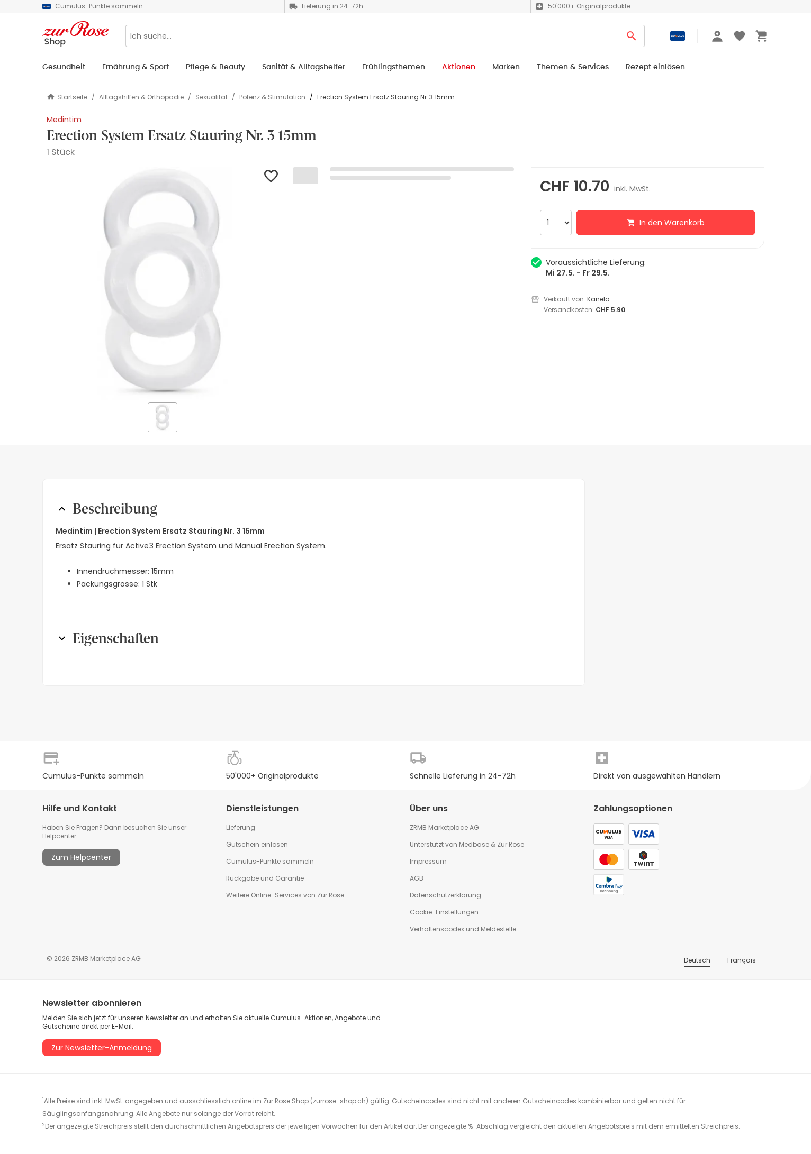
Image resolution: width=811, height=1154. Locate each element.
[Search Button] (632, 36)
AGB (416, 878)
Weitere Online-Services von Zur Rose (285, 895)
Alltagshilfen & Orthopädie (141, 97)
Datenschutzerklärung (445, 895)
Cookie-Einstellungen (444, 912)
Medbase (474, 844)
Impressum (428, 861)
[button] (163, 283)
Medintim (64, 119)
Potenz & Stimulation (272, 97)
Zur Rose (510, 844)
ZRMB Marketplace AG (444, 827)
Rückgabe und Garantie (265, 878)
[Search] (372, 36)
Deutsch (697, 960)
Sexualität (211, 97)
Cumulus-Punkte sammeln (270, 861)
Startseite (67, 97)
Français (741, 960)
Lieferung (240, 827)
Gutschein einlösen (257, 844)
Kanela (598, 299)
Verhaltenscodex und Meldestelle (463, 928)
